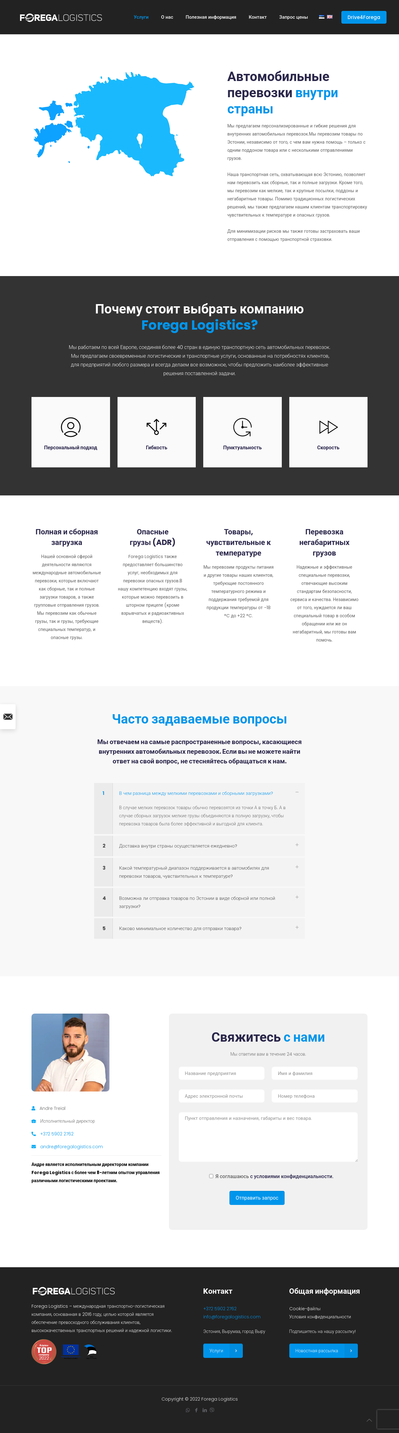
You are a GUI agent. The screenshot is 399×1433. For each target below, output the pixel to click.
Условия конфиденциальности (320, 1317)
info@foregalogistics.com (232, 1317)
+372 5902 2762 (57, 1134)
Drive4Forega (364, 17)
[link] (199, 808)
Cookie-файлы (305, 1309)
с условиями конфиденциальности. (292, 1176)
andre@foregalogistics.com (71, 1147)
